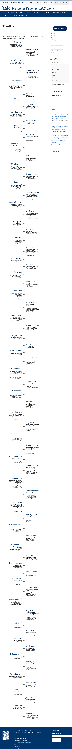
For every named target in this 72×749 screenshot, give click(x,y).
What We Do (19, 20)
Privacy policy (28, 731)
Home (4, 20)
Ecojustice (45, 12)
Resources (7, 15)
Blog (28, 15)
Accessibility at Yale (20, 731)
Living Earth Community (57, 49)
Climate (27, 12)
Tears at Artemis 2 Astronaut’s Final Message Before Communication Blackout (59, 127)
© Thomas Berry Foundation (23, 742)
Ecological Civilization (60, 12)
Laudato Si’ (36, 12)
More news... (56, 151)
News (15, 15)
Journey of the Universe (57, 45)
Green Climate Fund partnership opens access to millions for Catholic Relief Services (59, 116)
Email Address (56, 95)
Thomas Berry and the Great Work (59, 47)
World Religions (16, 12)
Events (21, 15)
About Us (5, 12)
